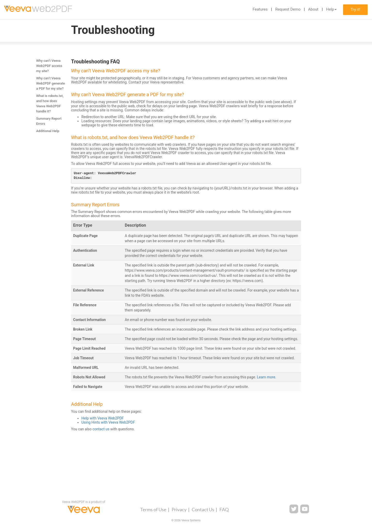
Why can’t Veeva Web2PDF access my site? (49, 66)
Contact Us (203, 509)
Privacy (179, 509)
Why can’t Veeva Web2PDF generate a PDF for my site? (50, 83)
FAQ (224, 509)
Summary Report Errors (48, 121)
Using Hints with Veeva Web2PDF (108, 422)
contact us (101, 429)
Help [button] (331, 9)
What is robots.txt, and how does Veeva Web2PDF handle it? (50, 103)
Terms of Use (153, 509)
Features (260, 9)
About (313, 9)
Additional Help (47, 131)
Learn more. (266, 377)
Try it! (355, 9)
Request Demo (287, 9)
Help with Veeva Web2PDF (102, 418)
